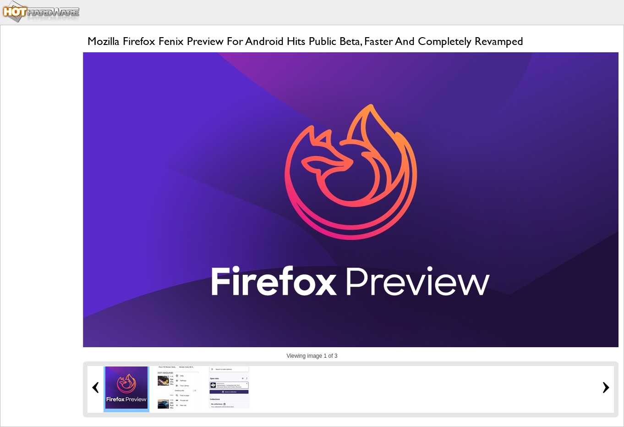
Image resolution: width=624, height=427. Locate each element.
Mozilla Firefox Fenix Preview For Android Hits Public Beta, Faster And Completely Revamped (305, 41)
